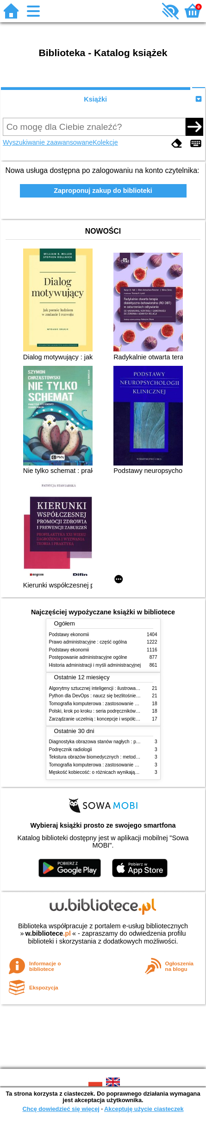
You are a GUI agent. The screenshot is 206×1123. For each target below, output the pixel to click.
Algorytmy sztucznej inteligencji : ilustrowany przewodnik (107, 688)
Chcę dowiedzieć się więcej (60, 1108)
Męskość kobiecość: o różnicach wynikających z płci (102, 772)
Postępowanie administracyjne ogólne (88, 657)
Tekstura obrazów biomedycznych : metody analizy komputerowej (116, 756)
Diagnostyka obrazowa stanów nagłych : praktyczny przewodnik (115, 741)
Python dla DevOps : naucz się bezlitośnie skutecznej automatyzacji (119, 695)
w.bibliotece (48, 933)
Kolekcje (105, 142)
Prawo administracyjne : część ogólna (88, 641)
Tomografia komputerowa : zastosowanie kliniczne (101, 703)
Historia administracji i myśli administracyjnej (95, 665)
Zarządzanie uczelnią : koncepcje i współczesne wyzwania (109, 718)
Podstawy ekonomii (69, 634)
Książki (95, 99)
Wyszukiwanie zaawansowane (48, 142)
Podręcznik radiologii (70, 749)
